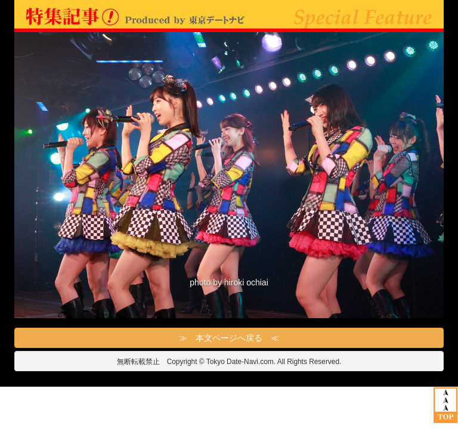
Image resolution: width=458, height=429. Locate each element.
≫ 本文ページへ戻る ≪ (229, 338)
